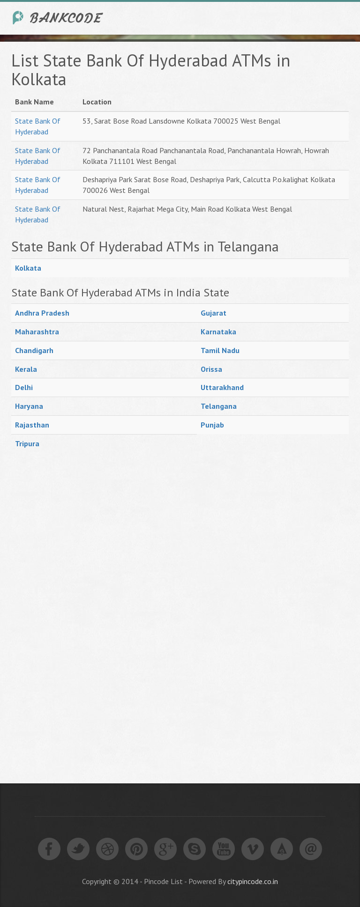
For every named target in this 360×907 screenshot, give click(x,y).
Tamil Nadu (220, 350)
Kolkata (28, 268)
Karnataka (218, 331)
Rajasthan (32, 424)
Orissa (211, 369)
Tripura (27, 443)
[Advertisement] (81, 612)
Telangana (219, 406)
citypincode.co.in (252, 881)
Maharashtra (37, 331)
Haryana (29, 406)
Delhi (24, 387)
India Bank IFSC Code (58, 17)
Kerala (26, 369)
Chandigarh (34, 350)
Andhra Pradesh (42, 312)
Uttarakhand (222, 387)
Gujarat (213, 312)
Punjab (212, 424)
